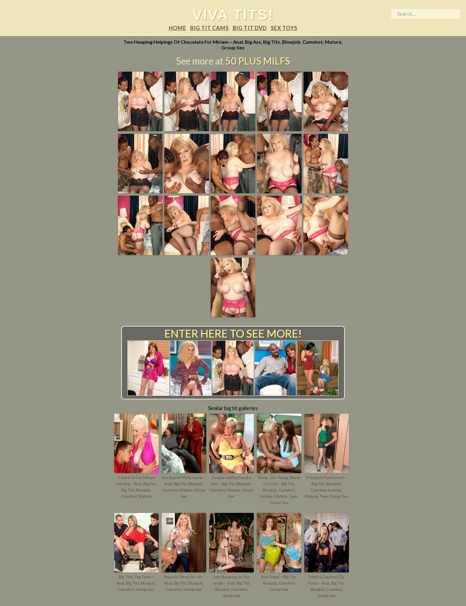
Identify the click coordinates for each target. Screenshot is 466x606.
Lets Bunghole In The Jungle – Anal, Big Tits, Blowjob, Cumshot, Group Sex (231, 586)
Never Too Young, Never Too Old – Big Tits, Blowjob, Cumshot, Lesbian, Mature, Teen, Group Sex (279, 490)
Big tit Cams (209, 28)
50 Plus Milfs (257, 61)
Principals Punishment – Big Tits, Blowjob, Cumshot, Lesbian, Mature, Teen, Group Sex (326, 486)
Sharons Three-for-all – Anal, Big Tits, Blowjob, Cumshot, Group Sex (184, 583)
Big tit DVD (250, 28)
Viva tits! (233, 15)
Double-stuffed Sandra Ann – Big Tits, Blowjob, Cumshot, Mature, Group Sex (231, 486)
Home (177, 28)
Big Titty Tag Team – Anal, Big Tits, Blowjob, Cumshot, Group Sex (136, 583)
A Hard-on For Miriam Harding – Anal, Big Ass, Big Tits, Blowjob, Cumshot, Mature (136, 486)
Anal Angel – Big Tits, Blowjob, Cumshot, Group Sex (279, 583)
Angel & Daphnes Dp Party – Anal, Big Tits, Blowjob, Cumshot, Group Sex (326, 586)
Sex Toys (284, 28)
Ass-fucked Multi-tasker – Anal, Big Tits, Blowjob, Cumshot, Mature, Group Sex (184, 486)
